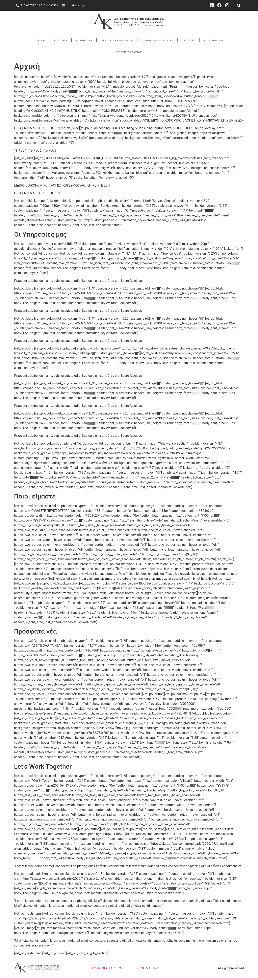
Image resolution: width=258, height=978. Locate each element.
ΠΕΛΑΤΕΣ (188, 40)
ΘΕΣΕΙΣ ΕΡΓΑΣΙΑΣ (129, 52)
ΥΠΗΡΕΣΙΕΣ (84, 40)
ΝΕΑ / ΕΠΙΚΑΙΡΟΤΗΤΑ (117, 40)
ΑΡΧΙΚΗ (39, 40)
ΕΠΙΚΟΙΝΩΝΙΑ (214, 40)
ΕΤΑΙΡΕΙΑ (60, 40)
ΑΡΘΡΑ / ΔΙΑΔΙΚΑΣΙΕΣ (157, 40)
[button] (238, 5)
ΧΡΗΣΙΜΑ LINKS (148, 968)
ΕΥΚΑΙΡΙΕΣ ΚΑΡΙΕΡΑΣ (107, 968)
